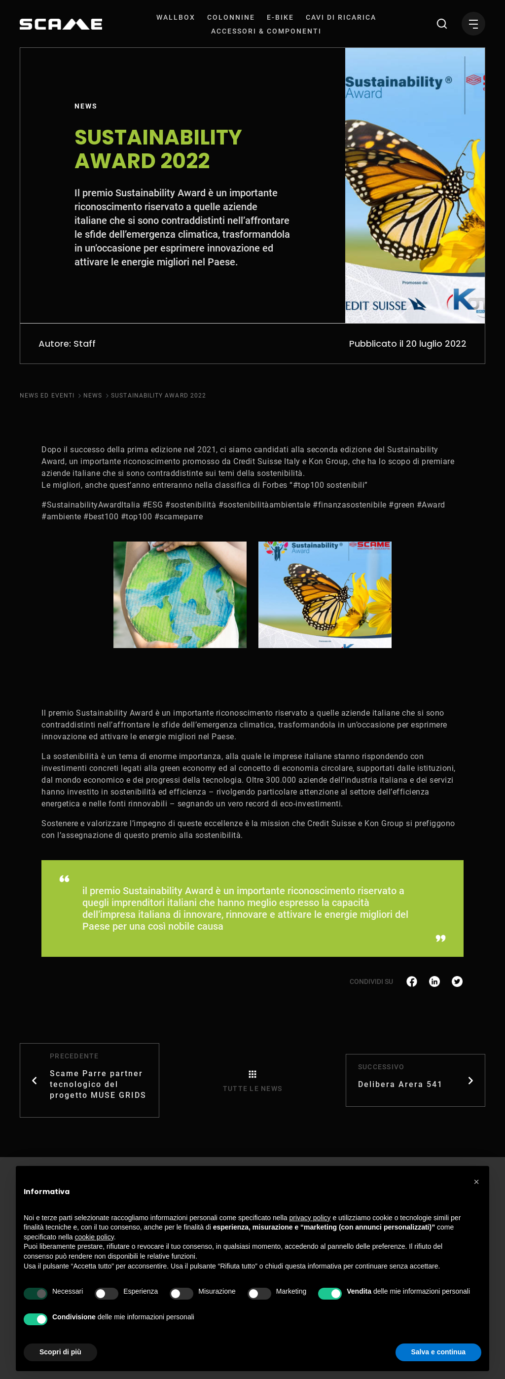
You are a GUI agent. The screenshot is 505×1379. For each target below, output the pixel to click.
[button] (476, 1182)
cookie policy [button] (94, 1237)
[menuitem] (175, 17)
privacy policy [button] (310, 1218)
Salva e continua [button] (438, 1352)
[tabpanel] (180, 595)
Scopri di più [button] (60, 1352)
